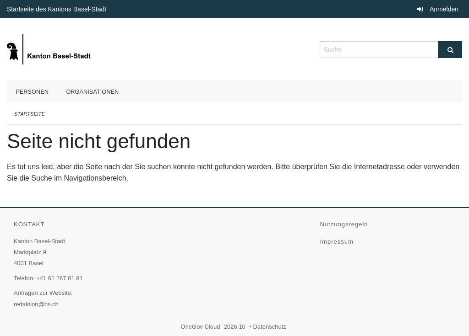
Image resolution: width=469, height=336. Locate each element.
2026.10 (234, 326)
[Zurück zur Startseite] (50, 49)
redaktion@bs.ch (36, 304)
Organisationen (92, 91)
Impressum (337, 241)
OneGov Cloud (201, 326)
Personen (32, 91)
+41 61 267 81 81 (59, 278)
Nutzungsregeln (345, 224)
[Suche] (450, 49)
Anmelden (444, 9)
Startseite (29, 114)
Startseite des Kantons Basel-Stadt (58, 9)
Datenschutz (270, 326)
